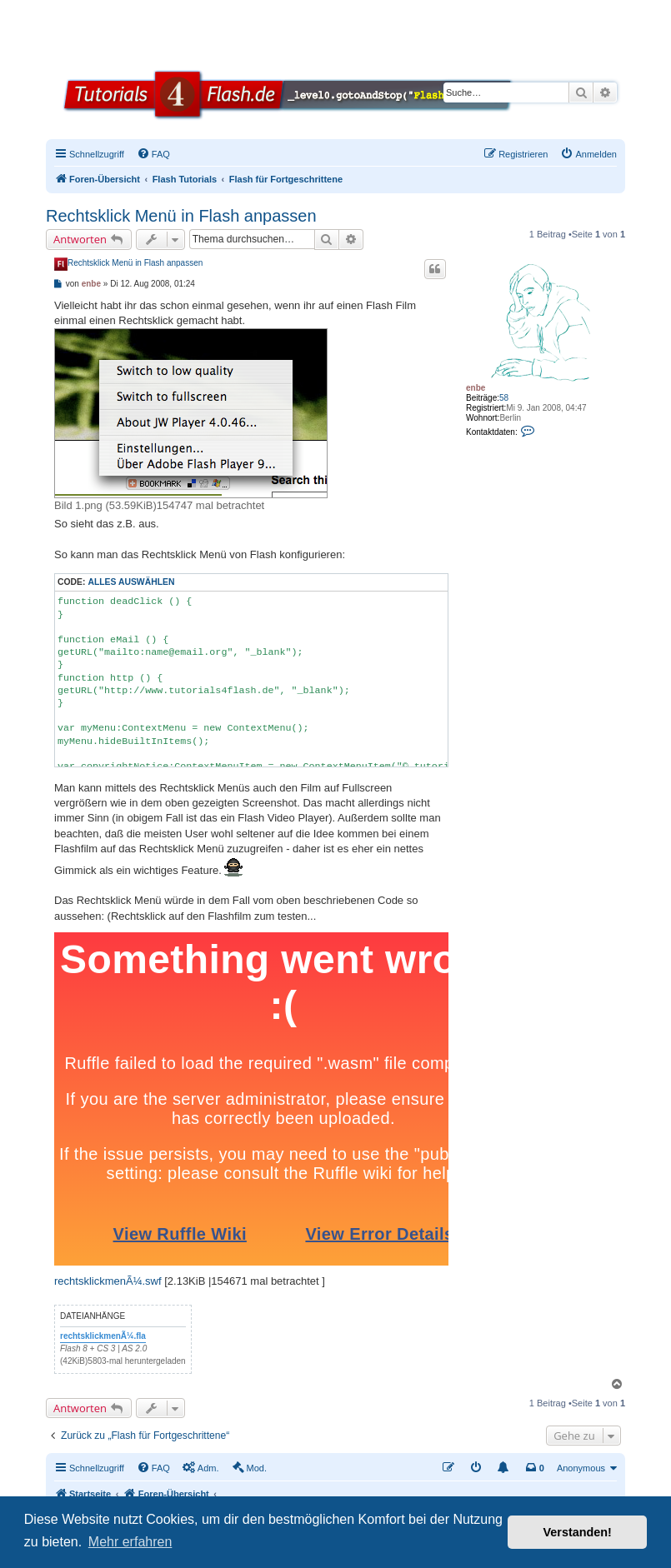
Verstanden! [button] (577, 1532)
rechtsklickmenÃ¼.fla (103, 1336)
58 (503, 397)
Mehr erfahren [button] (130, 1542)
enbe (475, 387)
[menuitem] (153, 154)
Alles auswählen (131, 582)
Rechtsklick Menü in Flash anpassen (181, 216)
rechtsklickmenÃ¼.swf (108, 1281)
